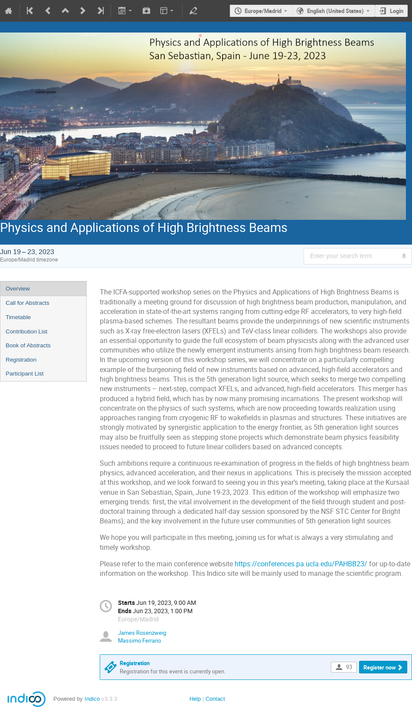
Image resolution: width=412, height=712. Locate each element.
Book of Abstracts (28, 345)
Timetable (18, 317)
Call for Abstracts (27, 303)
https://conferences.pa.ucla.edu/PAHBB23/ (301, 563)
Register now (379, 667)
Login (396, 11)
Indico (92, 698)
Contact (215, 698)
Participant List (24, 373)
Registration (21, 359)
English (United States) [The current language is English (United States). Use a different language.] (335, 11)
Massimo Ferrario (139, 640)
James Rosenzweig (142, 633)
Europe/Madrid (263, 11)
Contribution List (26, 331)
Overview (18, 288)
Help (195, 698)
